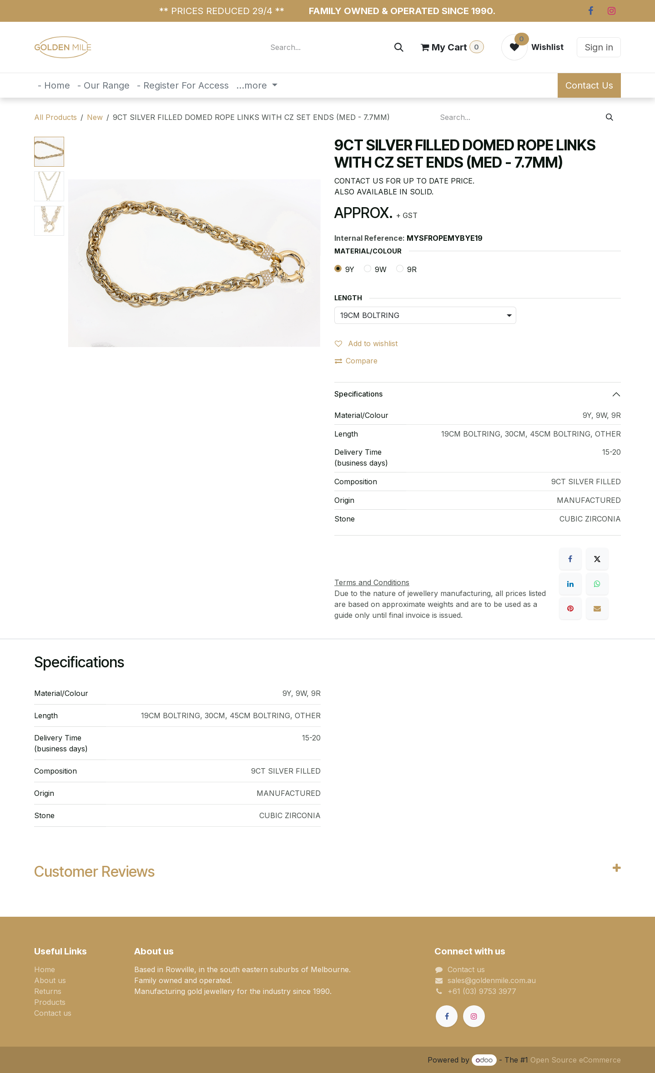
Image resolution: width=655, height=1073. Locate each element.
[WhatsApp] (597, 584)
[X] (597, 559)
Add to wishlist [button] (366, 343)
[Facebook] (590, 11)
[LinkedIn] (570, 584)
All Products (55, 117)
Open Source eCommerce (575, 1059)
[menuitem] (54, 85)
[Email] (597, 608)
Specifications (358, 393)
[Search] (399, 47)
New (95, 117)
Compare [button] (356, 360)
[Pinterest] (570, 608)
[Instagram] (611, 11)
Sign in (598, 47)
